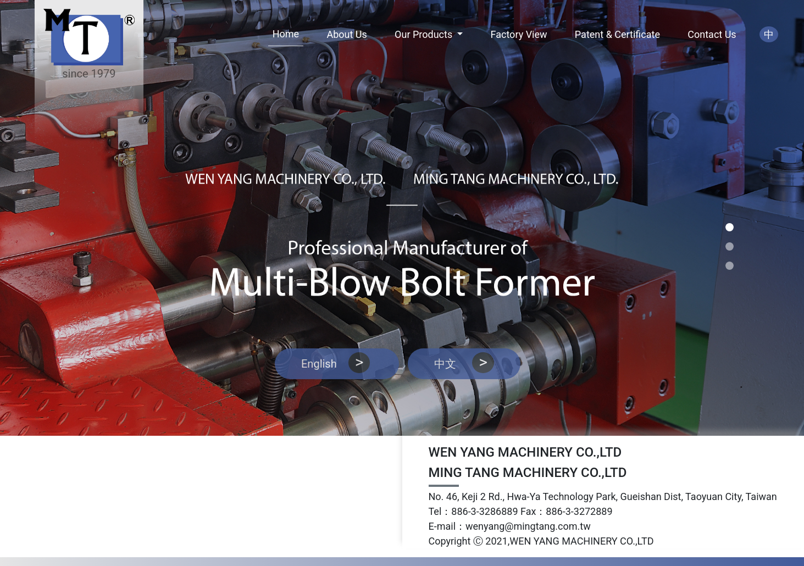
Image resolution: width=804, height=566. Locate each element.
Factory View (519, 34)
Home (286, 34)
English (337, 362)
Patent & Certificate (617, 34)
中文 (464, 362)
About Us (346, 34)
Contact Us (711, 34)
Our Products (425, 34)
